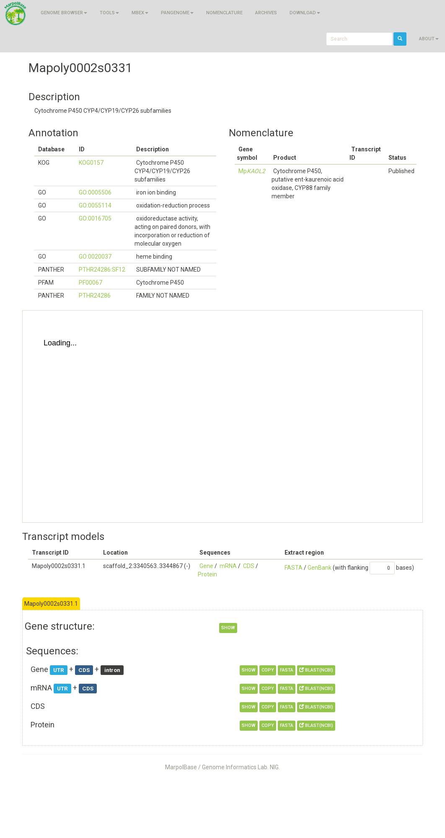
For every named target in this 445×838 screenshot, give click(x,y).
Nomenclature (224, 13)
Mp (251, 171)
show (228, 627)
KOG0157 (91, 162)
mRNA (228, 566)
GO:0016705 (95, 218)
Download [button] (305, 13)
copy (267, 670)
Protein (207, 574)
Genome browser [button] (64, 13)
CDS (248, 566)
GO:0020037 (95, 256)
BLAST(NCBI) (316, 670)
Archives (266, 13)
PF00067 (90, 282)
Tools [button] (109, 13)
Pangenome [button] (177, 13)
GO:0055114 (95, 205)
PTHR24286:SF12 (102, 269)
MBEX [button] (140, 13)
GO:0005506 (95, 192)
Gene (206, 566)
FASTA (294, 567)
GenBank (319, 567)
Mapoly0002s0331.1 (51, 603)
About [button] (429, 39)
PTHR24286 (95, 295)
